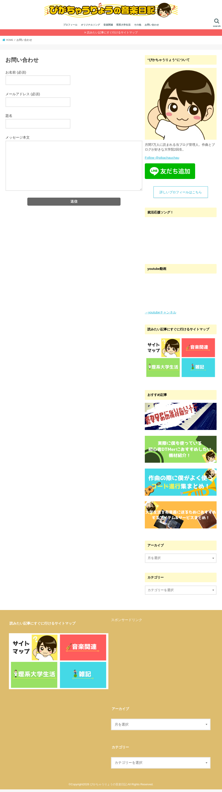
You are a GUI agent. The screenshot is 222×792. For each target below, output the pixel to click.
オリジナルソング (90, 27)
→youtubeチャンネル (160, 315)
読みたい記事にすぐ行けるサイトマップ (112, 35)
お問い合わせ (152, 27)
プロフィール (70, 27)
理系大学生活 (123, 27)
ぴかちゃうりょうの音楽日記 (108, 787)
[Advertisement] (147, 655)
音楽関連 (108, 27)
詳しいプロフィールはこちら (181, 195)
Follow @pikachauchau (161, 160)
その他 (137, 27)
